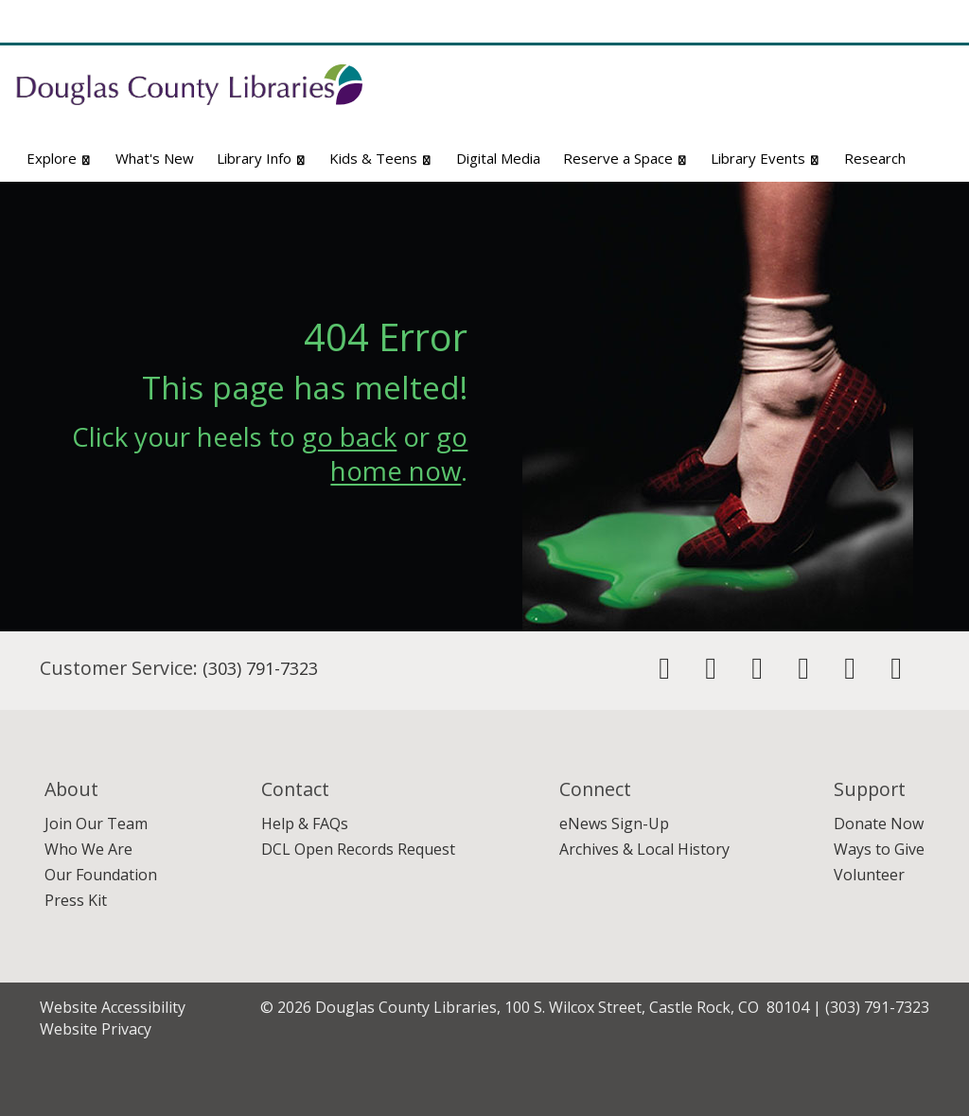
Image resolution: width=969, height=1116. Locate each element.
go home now (398, 453)
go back (349, 436)
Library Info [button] (262, 158)
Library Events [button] (766, 158)
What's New (154, 158)
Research (875, 158)
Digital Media (498, 158)
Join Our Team (96, 823)
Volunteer (869, 874)
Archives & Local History (644, 849)
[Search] (918, 89)
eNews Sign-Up (614, 823)
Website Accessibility (112, 1007)
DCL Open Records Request (358, 849)
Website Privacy (95, 1029)
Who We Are (88, 849)
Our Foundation (100, 874)
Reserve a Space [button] (626, 158)
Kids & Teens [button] (381, 158)
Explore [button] (59, 158)
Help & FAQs (304, 823)
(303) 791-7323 (260, 668)
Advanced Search (892, 121)
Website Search (717, 121)
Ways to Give (879, 849)
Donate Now (879, 823)
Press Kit (75, 900)
